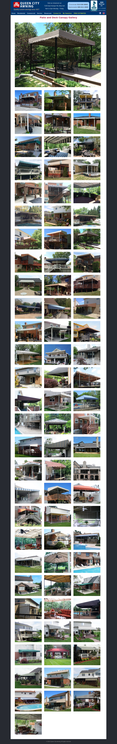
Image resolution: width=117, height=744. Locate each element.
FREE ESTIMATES (80, 13)
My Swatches (67, 13)
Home (14, 13)
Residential (21, 13)
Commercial (31, 13)
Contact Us (57, 13)
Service (39, 13)
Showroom (47, 13)
